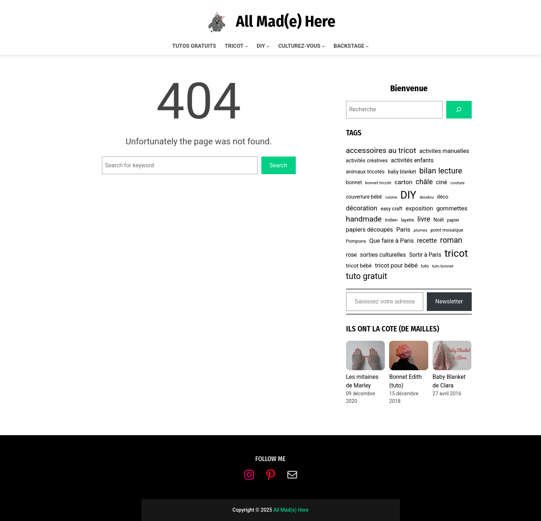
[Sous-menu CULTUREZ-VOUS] (323, 46)
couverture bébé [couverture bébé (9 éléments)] (364, 197)
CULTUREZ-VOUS (299, 46)
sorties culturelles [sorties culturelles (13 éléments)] (383, 254)
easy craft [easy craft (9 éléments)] (391, 208)
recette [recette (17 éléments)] (427, 240)
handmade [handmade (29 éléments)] (364, 218)
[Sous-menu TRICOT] (246, 46)
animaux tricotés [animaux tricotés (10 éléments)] (365, 172)
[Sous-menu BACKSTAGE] (367, 46)
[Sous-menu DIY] (268, 46)
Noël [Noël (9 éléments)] (438, 220)
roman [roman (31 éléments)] (451, 240)
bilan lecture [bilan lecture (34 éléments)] (440, 170)
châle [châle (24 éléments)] (424, 182)
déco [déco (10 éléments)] (442, 197)
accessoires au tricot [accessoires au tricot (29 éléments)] (381, 150)
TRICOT (234, 46)
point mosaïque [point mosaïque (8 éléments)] (446, 230)
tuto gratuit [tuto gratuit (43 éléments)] (366, 276)
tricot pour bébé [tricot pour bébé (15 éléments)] (396, 265)
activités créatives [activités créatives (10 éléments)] (367, 161)
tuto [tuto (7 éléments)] (425, 266)
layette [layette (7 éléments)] (407, 220)
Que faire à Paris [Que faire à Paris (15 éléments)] (391, 240)
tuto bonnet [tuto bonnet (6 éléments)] (442, 266)
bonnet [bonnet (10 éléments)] (354, 183)
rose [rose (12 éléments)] (351, 255)
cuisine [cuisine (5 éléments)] (391, 197)
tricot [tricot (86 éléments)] (456, 253)
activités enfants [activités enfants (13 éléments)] (412, 160)
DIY (261, 46)
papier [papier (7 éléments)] (453, 220)
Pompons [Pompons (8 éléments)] (356, 241)
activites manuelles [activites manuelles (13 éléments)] (444, 151)
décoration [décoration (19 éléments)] (361, 208)
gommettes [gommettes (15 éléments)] (451, 208)
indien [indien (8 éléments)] (391, 220)
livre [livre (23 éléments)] (423, 219)
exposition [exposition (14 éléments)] (419, 208)
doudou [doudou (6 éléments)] (427, 197)
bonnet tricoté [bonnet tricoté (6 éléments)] (378, 182)
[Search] (459, 109)
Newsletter (449, 301)
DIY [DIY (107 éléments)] (408, 195)
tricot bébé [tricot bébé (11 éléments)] (359, 265)
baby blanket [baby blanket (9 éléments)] (402, 172)
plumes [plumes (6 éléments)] (420, 230)
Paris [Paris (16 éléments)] (403, 229)
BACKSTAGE (349, 46)
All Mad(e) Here (285, 21)
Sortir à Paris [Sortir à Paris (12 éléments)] (425, 255)
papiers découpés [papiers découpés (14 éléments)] (369, 229)
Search (278, 165)
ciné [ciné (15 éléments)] (441, 182)
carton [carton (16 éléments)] (403, 182)
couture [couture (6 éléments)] (458, 182)
